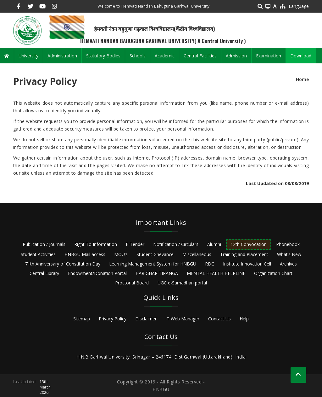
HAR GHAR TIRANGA (157, 273)
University (28, 56)
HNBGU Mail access (84, 254)
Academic (165, 56)
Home (302, 79)
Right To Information (95, 244)
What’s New (289, 254)
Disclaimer (146, 319)
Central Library (44, 273)
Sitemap (81, 319)
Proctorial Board (132, 283)
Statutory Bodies (103, 56)
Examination (268, 56)
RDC (209, 264)
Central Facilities (200, 56)
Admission (236, 56)
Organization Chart (273, 273)
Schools (138, 56)
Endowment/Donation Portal (97, 273)
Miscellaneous (196, 254)
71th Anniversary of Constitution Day (62, 264)
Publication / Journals (44, 244)
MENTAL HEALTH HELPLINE (216, 273)
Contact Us (219, 319)
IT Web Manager (182, 319)
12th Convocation (248, 244)
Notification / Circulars (175, 244)
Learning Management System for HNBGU (152, 264)
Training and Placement (244, 254)
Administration (62, 56)
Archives (288, 264)
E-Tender (135, 244)
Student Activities (38, 254)
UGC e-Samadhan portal (182, 283)
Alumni (214, 244)
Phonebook (288, 244)
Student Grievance (155, 254)
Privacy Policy (112, 319)
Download (300, 56)
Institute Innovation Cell (247, 264)
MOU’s (121, 254)
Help (244, 319)
